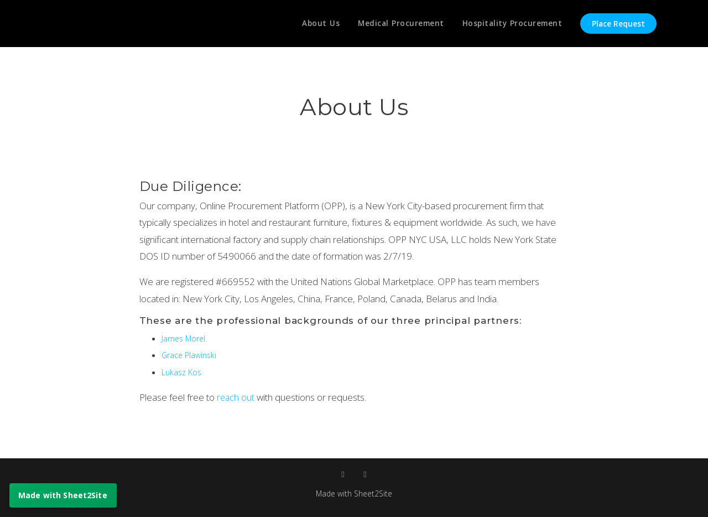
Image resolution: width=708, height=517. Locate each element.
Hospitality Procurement (511, 24)
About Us (315, 24)
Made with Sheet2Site (354, 493)
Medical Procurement (398, 24)
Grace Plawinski (191, 354)
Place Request (618, 24)
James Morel (185, 338)
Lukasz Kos (182, 372)
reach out (237, 397)
